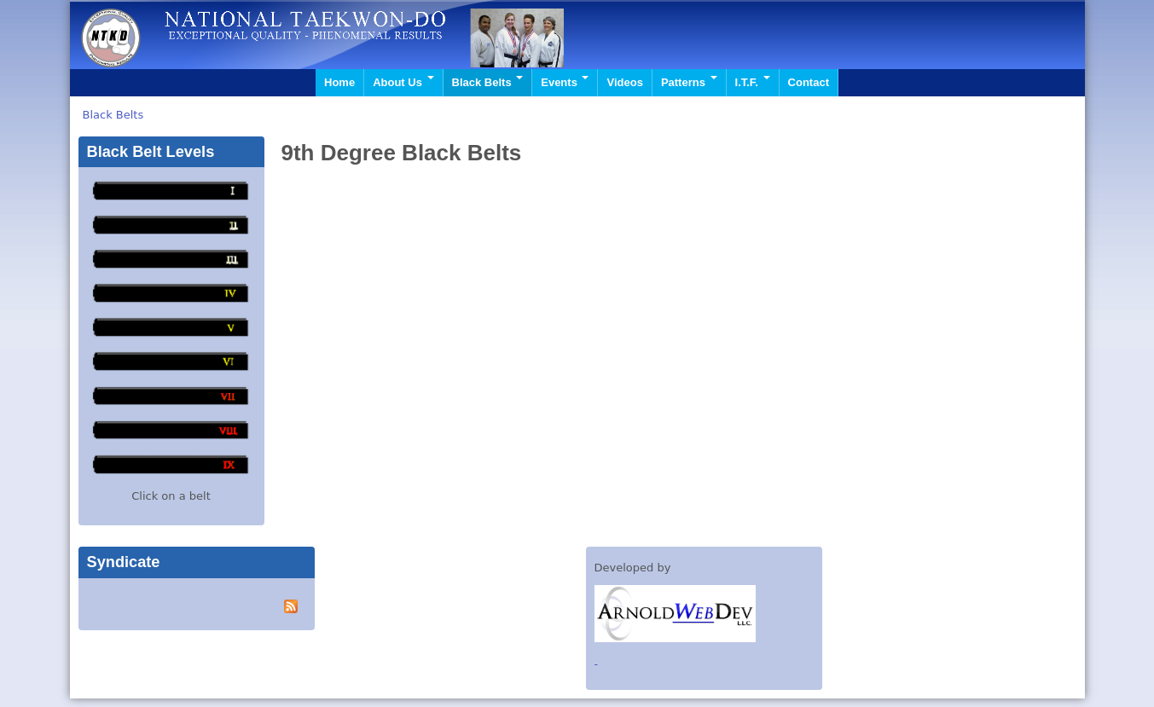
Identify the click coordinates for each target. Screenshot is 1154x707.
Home (339, 82)
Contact (808, 82)
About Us (403, 82)
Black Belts (488, 82)
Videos (624, 82)
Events (565, 82)
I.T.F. (752, 82)
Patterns (689, 82)
